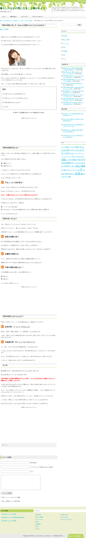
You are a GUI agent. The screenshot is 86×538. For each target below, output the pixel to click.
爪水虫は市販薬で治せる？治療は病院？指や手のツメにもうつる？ (73, 125)
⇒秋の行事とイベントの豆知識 (8, 520)
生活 (64, 55)
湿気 (66, 174)
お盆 (80, 147)
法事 (84, 170)
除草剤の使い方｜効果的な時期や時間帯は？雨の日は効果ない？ (73, 130)
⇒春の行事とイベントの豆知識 (8, 514)
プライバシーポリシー (37, 16)
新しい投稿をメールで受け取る (11, 501)
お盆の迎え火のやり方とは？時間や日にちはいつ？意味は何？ (73, 136)
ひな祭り (72, 150)
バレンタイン (78, 153)
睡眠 (82, 174)
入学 (70, 160)
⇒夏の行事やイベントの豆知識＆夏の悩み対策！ (13, 517)
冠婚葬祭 (65, 51)
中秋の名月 (78, 156)
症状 (77, 173)
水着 (78, 170)
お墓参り (67, 147)
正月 (62, 170)
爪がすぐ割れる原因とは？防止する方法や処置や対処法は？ (73, 119)
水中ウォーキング (71, 170)
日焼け (78, 166)
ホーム (4, 16)
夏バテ (73, 163)
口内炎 (64, 163)
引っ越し (72, 166)
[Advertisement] (29, 132)
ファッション (66, 43)
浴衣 (62, 174)
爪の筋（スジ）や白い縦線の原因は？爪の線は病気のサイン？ (73, 114)
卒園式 (74, 160)
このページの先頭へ (76, 536)
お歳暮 (76, 147)
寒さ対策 (78, 163)
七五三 (74, 156)
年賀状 (66, 166)
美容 (64, 47)
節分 (64, 176)
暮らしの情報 (4, 29)
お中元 (62, 147)
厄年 (83, 160)
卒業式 (79, 160)
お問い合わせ (13, 16)
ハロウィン (69, 153)
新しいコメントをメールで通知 (11, 497)
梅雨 (83, 166)
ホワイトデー (67, 156)
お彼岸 (72, 147)
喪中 (69, 163)
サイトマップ (24, 16)
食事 (69, 176)
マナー (64, 58)
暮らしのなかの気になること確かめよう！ (24, 8)
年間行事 (65, 35)
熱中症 (70, 174)
